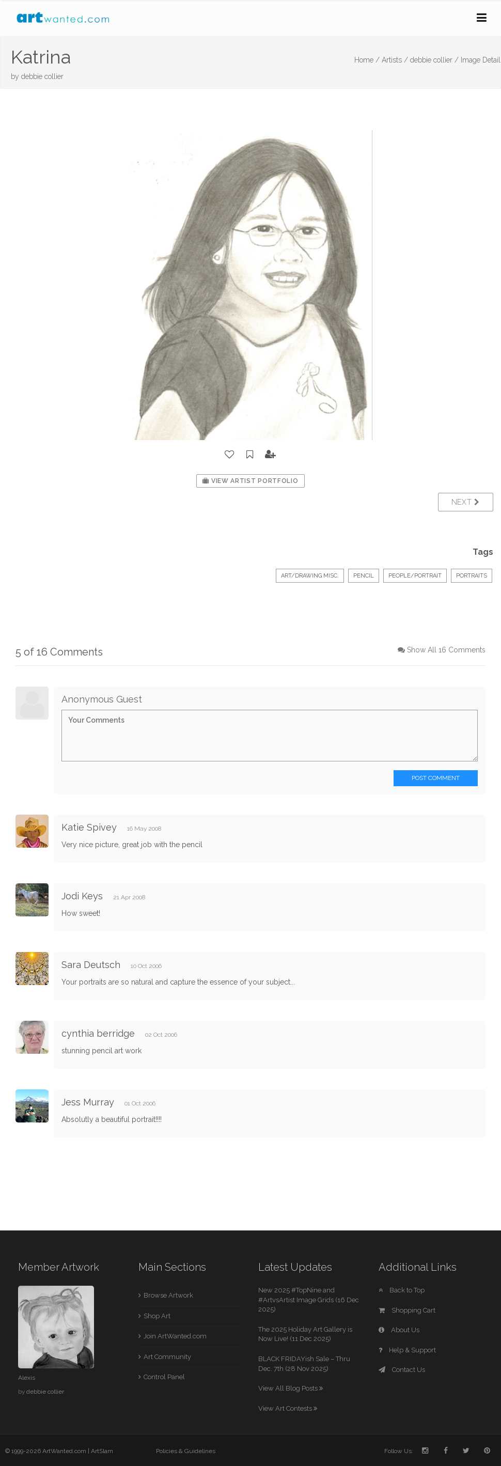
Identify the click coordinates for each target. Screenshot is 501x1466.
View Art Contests (287, 1408)
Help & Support (407, 1350)
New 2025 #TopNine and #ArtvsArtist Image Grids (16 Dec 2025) (308, 1299)
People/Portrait (415, 575)
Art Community (167, 1357)
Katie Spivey (89, 827)
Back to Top (402, 1290)
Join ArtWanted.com (175, 1336)
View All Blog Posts (290, 1388)
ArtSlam (102, 1451)
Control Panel (164, 1377)
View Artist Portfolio (250, 481)
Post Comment (436, 778)
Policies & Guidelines (185, 1451)
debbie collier (42, 76)
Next (465, 502)
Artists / (395, 60)
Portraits (471, 575)
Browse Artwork (168, 1295)
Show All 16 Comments (446, 650)
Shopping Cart (407, 1310)
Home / (367, 60)
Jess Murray (87, 1102)
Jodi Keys (82, 896)
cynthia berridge (98, 1033)
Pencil (363, 575)
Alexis (26, 1377)
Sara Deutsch (90, 964)
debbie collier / (434, 60)
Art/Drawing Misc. (310, 575)
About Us (399, 1330)
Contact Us (402, 1370)
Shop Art (157, 1316)
